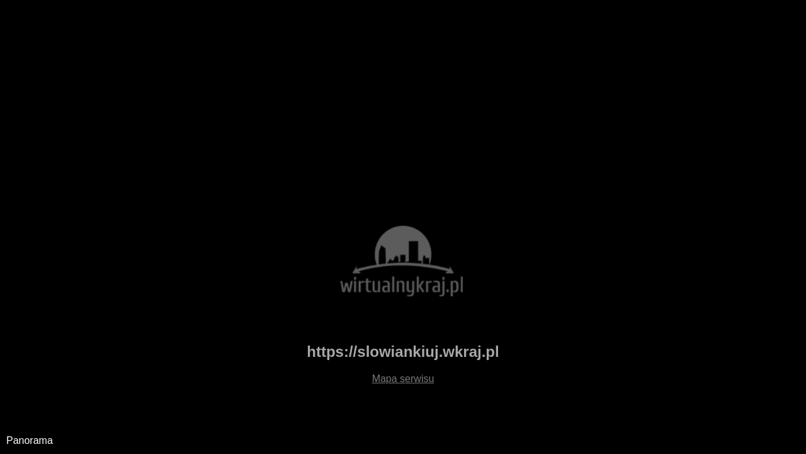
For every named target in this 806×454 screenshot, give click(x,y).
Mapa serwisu (403, 378)
